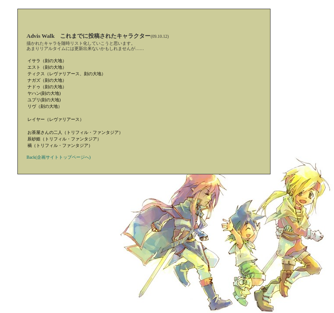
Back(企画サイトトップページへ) (58, 157)
